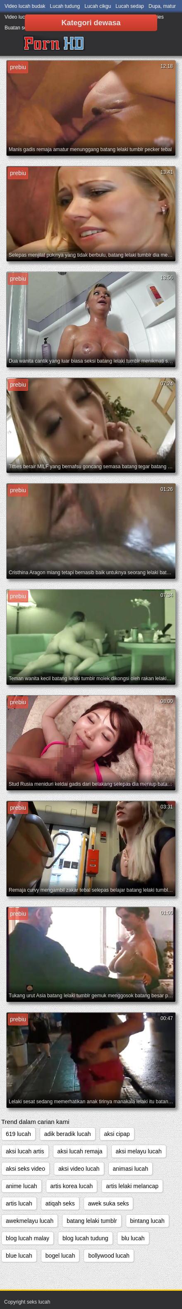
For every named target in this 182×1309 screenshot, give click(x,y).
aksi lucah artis (25, 1151)
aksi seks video (25, 1168)
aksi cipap (117, 1134)
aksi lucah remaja (80, 1151)
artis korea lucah (71, 1186)
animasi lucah (130, 1168)
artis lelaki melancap (132, 1186)
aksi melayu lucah (139, 1151)
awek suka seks (108, 1203)
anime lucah (21, 1186)
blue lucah (19, 1255)
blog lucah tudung (85, 1238)
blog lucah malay (27, 1238)
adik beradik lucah (67, 1134)
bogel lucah (60, 1255)
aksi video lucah (79, 1168)
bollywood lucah (108, 1255)
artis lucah (19, 1203)
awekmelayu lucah (29, 1221)
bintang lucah (147, 1221)
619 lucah (18, 1134)
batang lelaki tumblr (92, 1221)
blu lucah (133, 1238)
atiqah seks (60, 1203)
